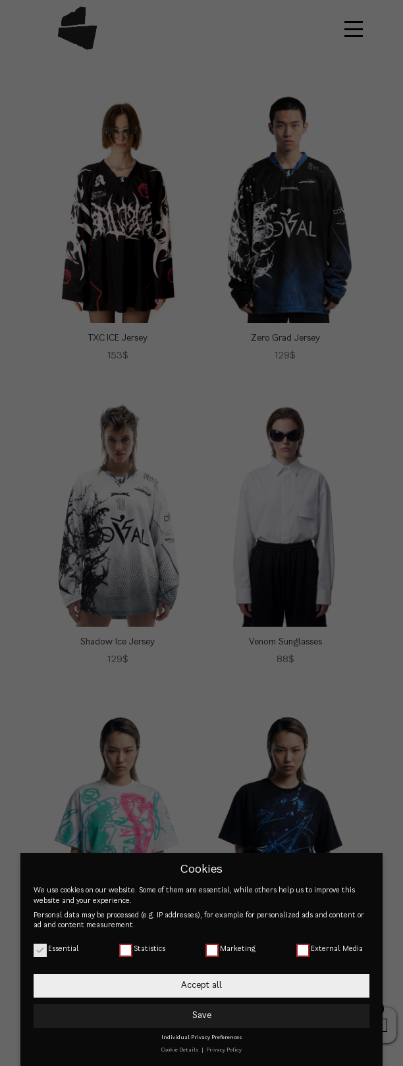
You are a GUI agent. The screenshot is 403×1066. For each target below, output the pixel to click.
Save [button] (201, 1015)
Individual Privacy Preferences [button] (201, 1037)
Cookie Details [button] (180, 1050)
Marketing (230, 949)
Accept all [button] (201, 985)
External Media (329, 949)
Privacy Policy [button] (224, 1050)
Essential (56, 949)
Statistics (142, 949)
